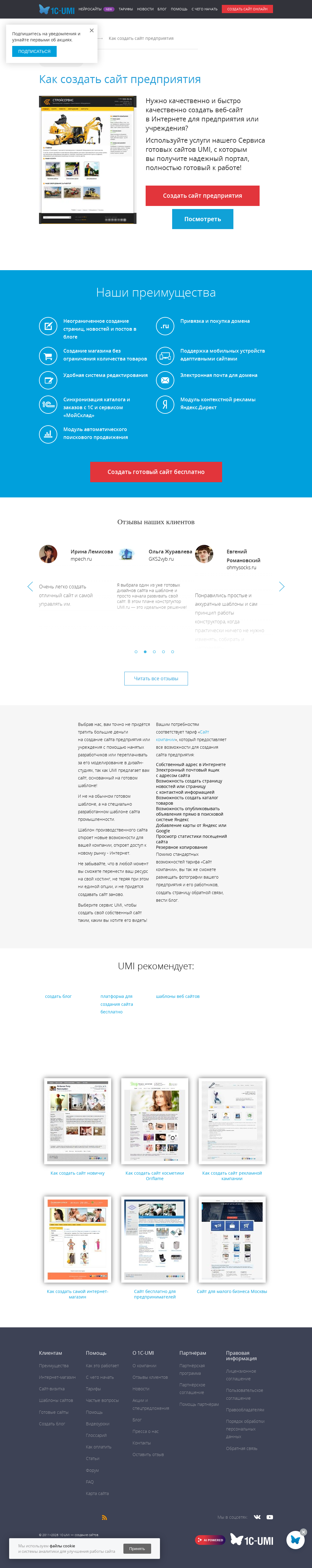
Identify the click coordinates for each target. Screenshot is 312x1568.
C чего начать (205, 9)
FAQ (90, 1482)
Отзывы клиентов (150, 1377)
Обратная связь (241, 1448)
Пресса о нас (146, 1431)
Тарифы (126, 9)
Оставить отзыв (148, 1454)
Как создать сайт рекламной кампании (232, 1175)
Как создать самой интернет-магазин (77, 1294)
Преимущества (54, 1365)
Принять (137, 1548)
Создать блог (52, 1424)
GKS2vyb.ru (161, 559)
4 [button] (165, 653)
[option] (78, 592)
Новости (145, 9)
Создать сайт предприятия (202, 196)
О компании (144, 1365)
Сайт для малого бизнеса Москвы (232, 1291)
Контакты (142, 1443)
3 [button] (156, 653)
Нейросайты (90, 9)
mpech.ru (81, 559)
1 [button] (138, 653)
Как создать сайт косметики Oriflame (155, 1175)
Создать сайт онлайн (247, 9)
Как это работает (102, 1365)
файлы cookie (62, 1546)
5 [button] (174, 653)
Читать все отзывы (156, 678)
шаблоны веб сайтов (178, 996)
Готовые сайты (54, 1412)
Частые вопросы (102, 1400)
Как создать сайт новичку (78, 1173)
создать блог (58, 996)
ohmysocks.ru (241, 567)
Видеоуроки (97, 1424)
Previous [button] (30, 586)
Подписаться (34, 51)
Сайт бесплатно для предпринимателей (155, 1294)
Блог (162, 9)
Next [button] (282, 586)
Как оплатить (99, 1447)
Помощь (179, 9)
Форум (92, 1470)
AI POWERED (213, 1540)
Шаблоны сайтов (56, 1400)
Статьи (92, 1458)
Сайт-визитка (52, 1389)
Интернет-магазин (57, 1377)
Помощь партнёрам (199, 1404)
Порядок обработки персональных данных (245, 1428)
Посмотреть (202, 219)
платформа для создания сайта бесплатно (117, 1003)
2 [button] (147, 653)
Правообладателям (245, 1410)
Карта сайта (97, 1493)
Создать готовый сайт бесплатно (156, 472)
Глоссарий (96, 1435)
